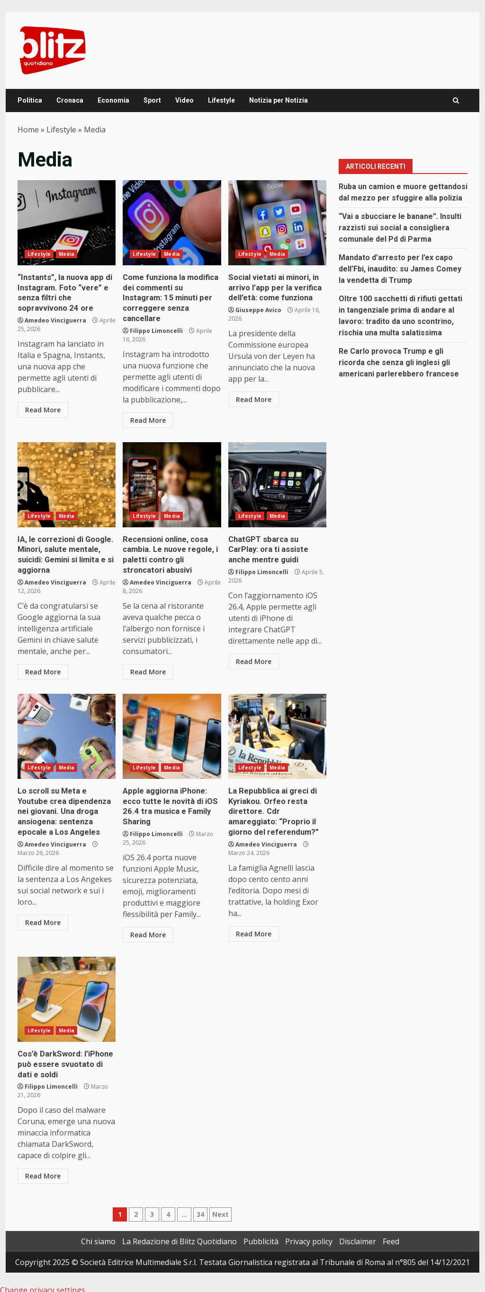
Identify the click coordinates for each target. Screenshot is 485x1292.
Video (184, 100)
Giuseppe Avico (258, 309)
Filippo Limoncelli (156, 328)
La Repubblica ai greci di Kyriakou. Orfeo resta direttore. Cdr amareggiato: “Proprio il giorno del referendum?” (277, 732)
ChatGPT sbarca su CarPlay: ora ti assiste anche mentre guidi (277, 482)
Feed (391, 1234)
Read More (43, 407)
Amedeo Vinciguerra (55, 318)
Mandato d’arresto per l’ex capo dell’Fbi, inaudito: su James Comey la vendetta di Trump (400, 269)
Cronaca (69, 100)
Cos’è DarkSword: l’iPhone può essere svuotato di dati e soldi (67, 993)
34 (200, 1206)
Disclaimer (357, 1234)
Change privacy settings (42, 1282)
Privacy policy (308, 1234)
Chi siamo (98, 1234)
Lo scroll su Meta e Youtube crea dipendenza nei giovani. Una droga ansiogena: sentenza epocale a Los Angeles (67, 732)
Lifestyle (221, 100)
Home (28, 129)
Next (220, 1206)
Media (67, 254)
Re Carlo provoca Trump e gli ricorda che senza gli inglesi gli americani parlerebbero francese (399, 362)
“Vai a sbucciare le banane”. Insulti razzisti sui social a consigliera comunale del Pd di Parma (400, 228)
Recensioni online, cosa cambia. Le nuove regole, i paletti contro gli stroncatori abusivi (172, 482)
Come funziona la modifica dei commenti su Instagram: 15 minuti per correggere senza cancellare (172, 222)
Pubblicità (260, 1234)
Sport (152, 100)
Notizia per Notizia (278, 100)
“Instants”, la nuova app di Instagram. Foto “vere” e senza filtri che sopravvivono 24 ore (67, 222)
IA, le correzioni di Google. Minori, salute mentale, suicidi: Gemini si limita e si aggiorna (67, 482)
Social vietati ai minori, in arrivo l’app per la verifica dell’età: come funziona (277, 222)
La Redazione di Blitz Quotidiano (179, 1234)
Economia (113, 100)
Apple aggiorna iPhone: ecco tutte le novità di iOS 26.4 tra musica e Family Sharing (172, 732)
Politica (30, 100)
